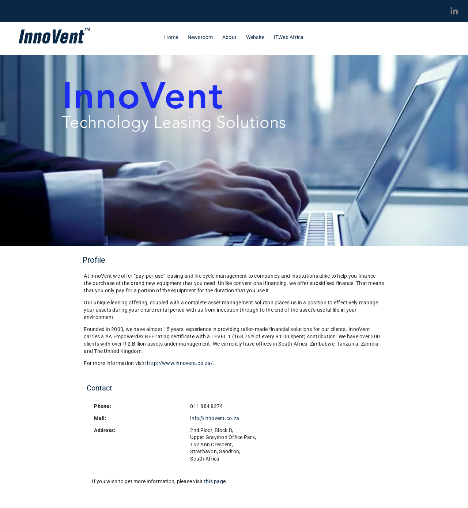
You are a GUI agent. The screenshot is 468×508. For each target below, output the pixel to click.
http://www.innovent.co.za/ (180, 363)
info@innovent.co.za (214, 418)
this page (215, 481)
